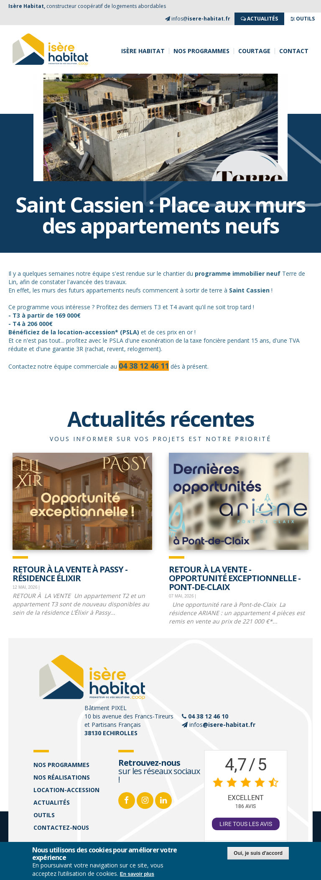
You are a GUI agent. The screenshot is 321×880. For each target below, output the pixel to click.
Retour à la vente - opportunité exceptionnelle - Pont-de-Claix (235, 577)
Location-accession (66, 790)
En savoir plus (137, 874)
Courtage (254, 51)
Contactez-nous (61, 827)
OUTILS (302, 18)
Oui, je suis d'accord (258, 853)
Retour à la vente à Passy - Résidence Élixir (70, 573)
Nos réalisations (61, 777)
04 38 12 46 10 (208, 716)
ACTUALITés (259, 18)
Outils (44, 815)
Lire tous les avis (245, 824)
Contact (293, 51)
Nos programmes (201, 51)
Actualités (51, 802)
